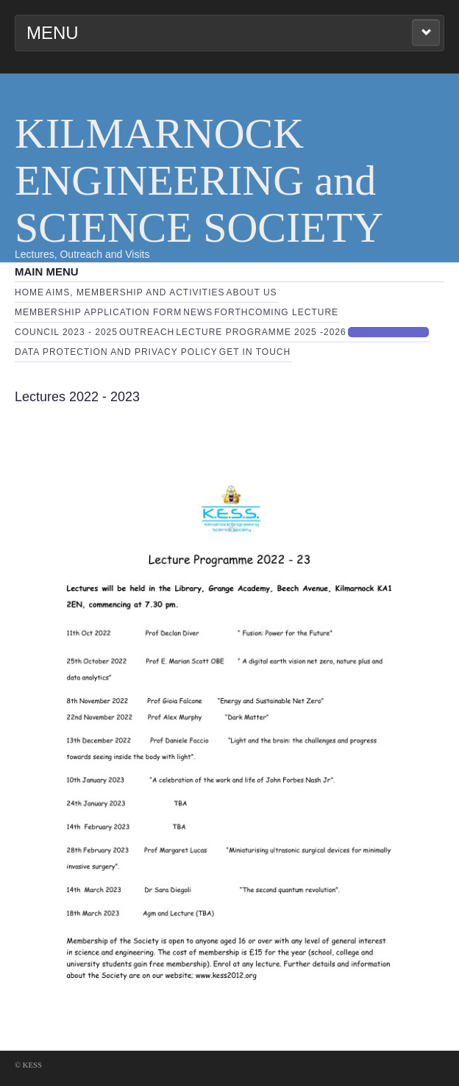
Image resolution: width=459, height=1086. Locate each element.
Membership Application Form (98, 312)
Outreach (146, 332)
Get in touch (255, 352)
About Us (252, 292)
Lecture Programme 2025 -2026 (261, 332)
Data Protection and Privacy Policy (116, 352)
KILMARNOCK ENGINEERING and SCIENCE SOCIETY (199, 180)
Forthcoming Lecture (276, 312)
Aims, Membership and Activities (135, 292)
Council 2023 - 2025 (66, 332)
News (198, 312)
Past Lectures (389, 332)
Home (29, 292)
